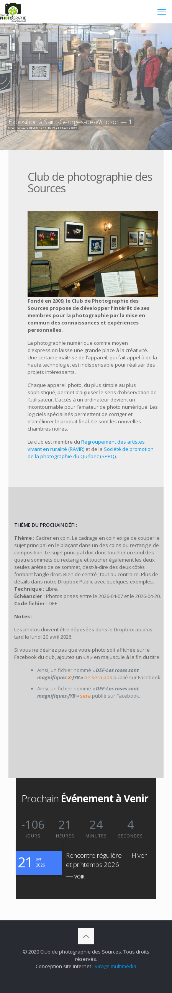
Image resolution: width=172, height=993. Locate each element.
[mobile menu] (161, 11)
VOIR (79, 876)
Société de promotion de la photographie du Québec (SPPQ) (91, 453)
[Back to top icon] (86, 936)
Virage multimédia (115, 966)
